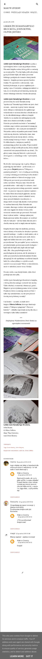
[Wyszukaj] (37, 3)
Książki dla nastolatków (11, 450)
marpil (12, 533)
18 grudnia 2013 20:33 (24, 462)
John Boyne (20, 447)
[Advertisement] (21, 612)
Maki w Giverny (12, 8)
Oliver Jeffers (29, 450)
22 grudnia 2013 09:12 (25, 517)
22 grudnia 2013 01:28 (23, 533)
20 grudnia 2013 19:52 (26, 502)
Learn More (17, 656)
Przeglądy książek (20, 12)
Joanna (13, 462)
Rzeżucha (14, 502)
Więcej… (34, 12)
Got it (29, 656)
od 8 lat (21, 450)
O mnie (7, 12)
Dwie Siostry (11, 447)
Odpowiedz (15, 497)
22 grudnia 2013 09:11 (25, 475)
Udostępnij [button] (7, 444)
